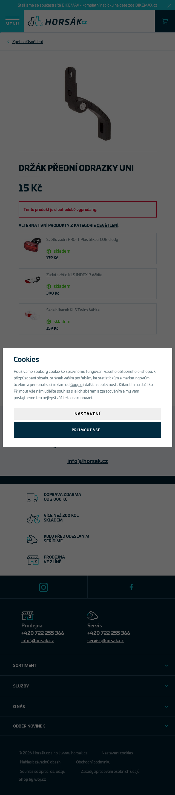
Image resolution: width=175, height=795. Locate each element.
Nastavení (87, 413)
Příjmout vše (86, 429)
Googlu (76, 384)
